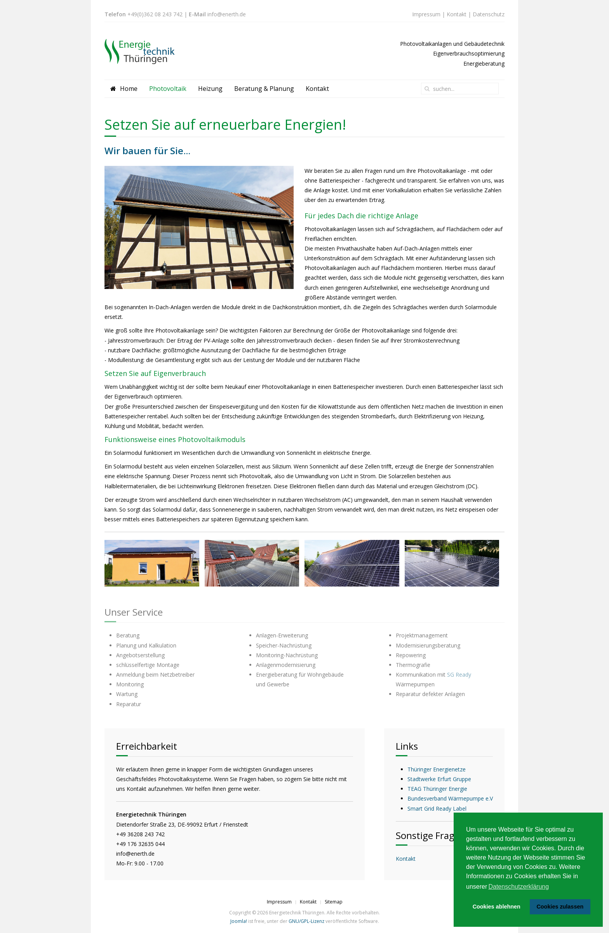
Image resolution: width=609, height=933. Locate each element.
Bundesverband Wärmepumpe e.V (450, 798)
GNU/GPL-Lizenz (306, 921)
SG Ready (459, 674)
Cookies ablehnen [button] (496, 906)
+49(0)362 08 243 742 (155, 14)
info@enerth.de (226, 14)
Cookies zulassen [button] (559, 906)
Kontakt (456, 14)
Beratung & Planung (264, 88)
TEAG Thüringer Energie (437, 788)
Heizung (210, 88)
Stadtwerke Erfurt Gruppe (439, 779)
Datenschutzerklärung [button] (518, 886)
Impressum (426, 14)
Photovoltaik (167, 88)
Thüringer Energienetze (436, 769)
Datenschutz (489, 14)
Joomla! (238, 921)
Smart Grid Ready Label (436, 808)
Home (123, 88)
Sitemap (334, 901)
